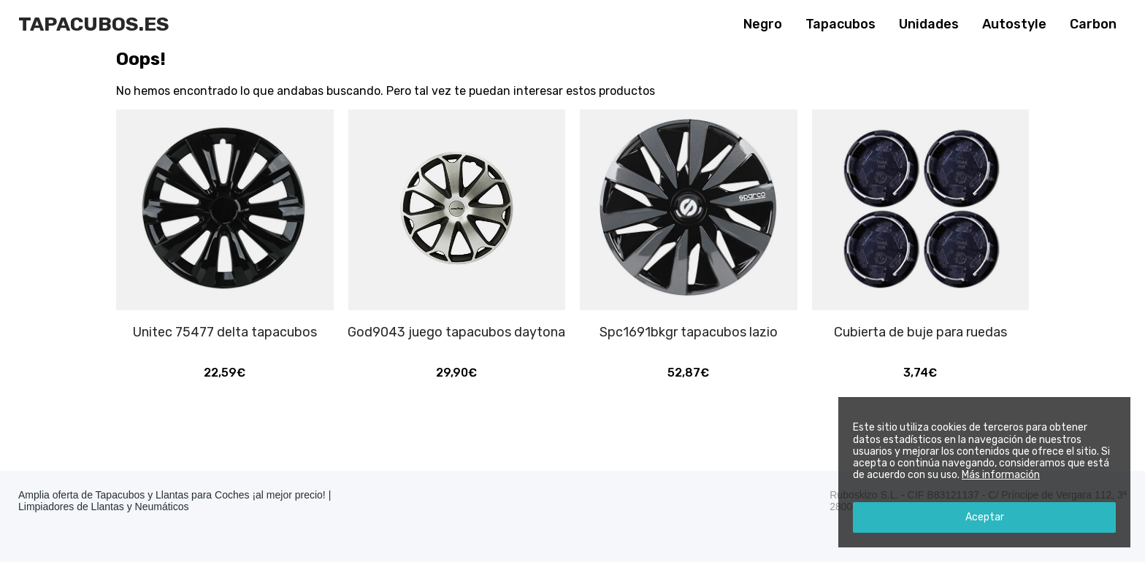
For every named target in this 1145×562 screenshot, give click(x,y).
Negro (762, 24)
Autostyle (1014, 24)
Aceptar (984, 517)
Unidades (929, 24)
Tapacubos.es (93, 24)
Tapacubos (840, 24)
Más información (1001, 475)
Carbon (1093, 24)
